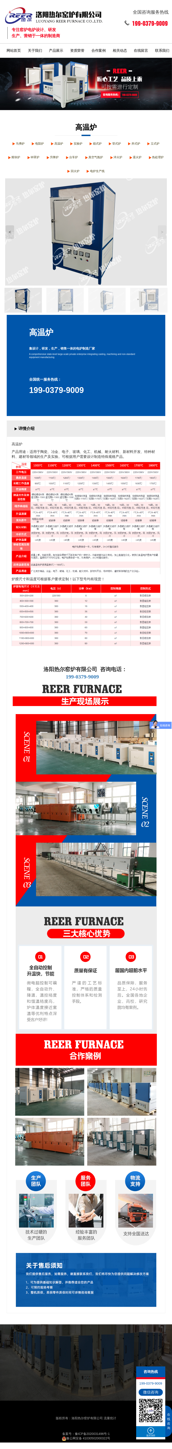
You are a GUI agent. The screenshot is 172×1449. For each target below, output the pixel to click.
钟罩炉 (62, 159)
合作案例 (99, 48)
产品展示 (56, 48)
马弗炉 (23, 143)
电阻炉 (45, 143)
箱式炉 (108, 143)
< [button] (10, 238)
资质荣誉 (77, 48)
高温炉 (66, 143)
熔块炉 (41, 159)
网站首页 (13, 48)
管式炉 (130, 143)
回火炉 (96, 176)
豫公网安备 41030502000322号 (86, 1445)
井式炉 (151, 143)
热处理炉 (73, 176)
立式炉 (20, 159)
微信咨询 (150, 1392)
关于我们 (35, 48)
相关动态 (120, 48)
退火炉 (50, 176)
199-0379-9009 (56, 396)
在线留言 (141, 48)
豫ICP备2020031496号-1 (92, 1440)
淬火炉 (155, 159)
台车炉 (105, 159)
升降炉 (84, 159)
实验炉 (87, 143)
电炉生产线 (121, 176)
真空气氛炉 (130, 159)
